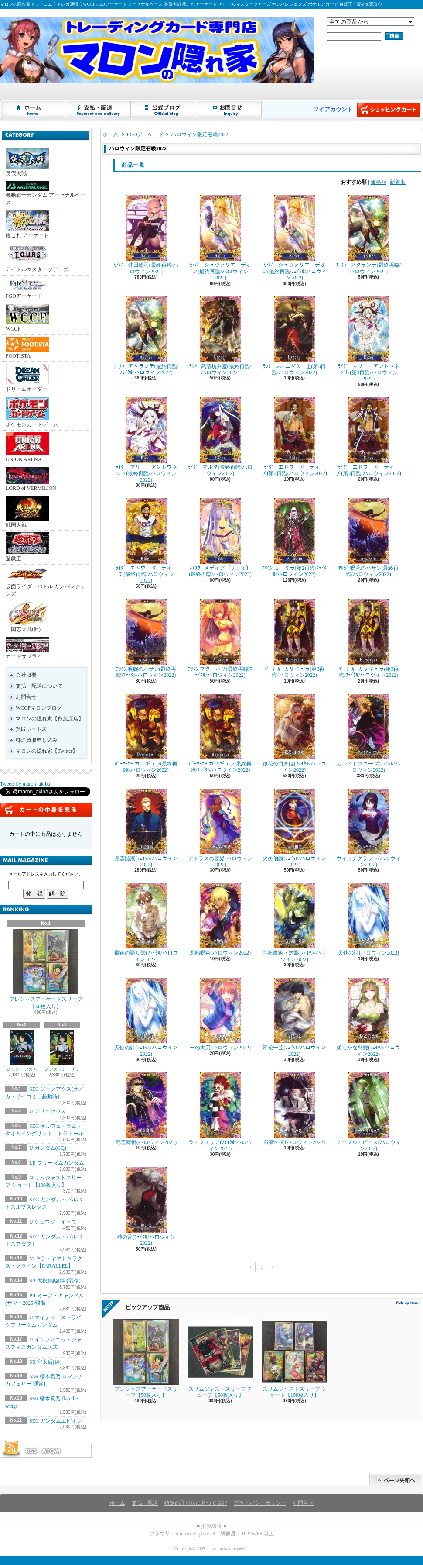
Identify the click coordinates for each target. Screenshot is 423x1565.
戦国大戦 (27, 512)
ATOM (51, 1451)
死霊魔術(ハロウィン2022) (146, 1108)
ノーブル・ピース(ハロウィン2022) (368, 1111)
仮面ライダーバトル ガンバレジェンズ (45, 581)
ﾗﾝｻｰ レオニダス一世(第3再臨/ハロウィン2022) (294, 336)
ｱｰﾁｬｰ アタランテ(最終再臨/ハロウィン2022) (368, 234)
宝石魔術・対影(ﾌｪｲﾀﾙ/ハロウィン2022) (294, 922)
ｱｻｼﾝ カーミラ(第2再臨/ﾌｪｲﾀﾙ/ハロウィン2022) (294, 537)
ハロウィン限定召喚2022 (200, 134)
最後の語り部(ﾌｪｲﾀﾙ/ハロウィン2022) (146, 922)
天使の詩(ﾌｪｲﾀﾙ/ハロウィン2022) (146, 1017)
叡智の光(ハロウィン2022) (294, 1108)
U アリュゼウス (47, 1111)
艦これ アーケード (27, 224)
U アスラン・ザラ (61, 1051)
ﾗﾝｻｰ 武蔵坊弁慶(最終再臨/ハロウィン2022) (220, 336)
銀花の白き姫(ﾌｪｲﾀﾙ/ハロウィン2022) (294, 733)
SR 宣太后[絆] (45, 1362)
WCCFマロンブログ (39, 708)
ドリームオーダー (27, 377)
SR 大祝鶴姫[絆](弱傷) (55, 1281)
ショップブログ (164, 109)
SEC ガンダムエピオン (55, 1421)
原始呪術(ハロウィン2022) (220, 919)
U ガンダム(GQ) (47, 1148)
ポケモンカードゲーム (32, 412)
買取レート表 (31, 729)
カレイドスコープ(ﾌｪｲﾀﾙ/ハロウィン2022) (368, 733)
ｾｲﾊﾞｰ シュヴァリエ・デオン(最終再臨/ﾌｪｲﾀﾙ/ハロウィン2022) (294, 238)
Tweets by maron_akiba (25, 784)
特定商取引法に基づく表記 (195, 1503)
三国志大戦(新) (27, 617)
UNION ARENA (27, 447)
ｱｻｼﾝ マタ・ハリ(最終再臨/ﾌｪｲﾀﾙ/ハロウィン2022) (220, 638)
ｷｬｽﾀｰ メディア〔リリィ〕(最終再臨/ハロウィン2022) (220, 537)
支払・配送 (145, 1503)
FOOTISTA (27, 348)
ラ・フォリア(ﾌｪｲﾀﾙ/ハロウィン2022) (220, 1111)
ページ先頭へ (396, 1479)
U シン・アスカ (21, 1051)
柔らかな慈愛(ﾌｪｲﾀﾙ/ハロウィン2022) (368, 1017)
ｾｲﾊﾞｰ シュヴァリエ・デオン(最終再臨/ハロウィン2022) (220, 238)
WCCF (27, 318)
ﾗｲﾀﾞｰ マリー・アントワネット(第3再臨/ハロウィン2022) (368, 339)
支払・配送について (98, 109)
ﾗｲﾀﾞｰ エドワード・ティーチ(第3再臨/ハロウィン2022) (368, 436)
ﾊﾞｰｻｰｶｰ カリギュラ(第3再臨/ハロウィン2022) (294, 638)
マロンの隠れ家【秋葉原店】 (50, 719)
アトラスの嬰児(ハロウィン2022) (220, 828)
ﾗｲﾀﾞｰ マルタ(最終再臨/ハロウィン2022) (220, 436)
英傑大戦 (27, 162)
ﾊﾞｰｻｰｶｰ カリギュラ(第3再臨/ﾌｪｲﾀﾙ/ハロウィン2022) (368, 638)
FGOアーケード (27, 288)
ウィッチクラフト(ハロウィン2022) (368, 828)
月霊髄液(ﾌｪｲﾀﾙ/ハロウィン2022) (146, 828)
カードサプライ (27, 648)
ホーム (33, 109)
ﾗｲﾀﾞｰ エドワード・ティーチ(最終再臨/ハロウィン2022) (146, 541)
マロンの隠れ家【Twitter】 (47, 751)
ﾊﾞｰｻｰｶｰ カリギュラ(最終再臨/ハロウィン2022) (146, 733)
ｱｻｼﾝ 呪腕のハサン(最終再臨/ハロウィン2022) (368, 537)
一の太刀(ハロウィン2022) (220, 1014)
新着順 (398, 182)
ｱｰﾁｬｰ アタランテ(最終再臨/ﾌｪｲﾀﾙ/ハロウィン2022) (146, 336)
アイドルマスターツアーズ (37, 257)
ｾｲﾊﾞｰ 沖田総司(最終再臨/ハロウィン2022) (146, 234)
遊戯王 (27, 547)
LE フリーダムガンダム (56, 1163)
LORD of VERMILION (31, 479)
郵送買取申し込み (37, 740)
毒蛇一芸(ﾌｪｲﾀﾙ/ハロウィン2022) (294, 1017)
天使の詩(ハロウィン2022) (368, 919)
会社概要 (26, 675)
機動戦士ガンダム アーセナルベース (45, 193)
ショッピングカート (388, 110)
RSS (31, 1451)
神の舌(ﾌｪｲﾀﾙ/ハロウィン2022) (146, 1206)
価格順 (378, 182)
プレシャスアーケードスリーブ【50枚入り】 (45, 969)
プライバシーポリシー (260, 1503)
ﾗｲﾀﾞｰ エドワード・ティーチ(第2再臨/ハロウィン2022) (294, 436)
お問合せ (229, 109)
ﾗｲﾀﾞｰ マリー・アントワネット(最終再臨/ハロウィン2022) (146, 440)
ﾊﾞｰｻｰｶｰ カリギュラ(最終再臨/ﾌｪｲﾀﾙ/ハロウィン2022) (220, 733)
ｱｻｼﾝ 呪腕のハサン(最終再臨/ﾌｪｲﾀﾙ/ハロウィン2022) (146, 638)
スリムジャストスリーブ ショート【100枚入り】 (294, 1358)
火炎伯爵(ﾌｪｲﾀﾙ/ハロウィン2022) (294, 828)
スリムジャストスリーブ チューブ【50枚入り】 (220, 1358)
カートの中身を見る (46, 810)
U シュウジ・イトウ (52, 1222)
